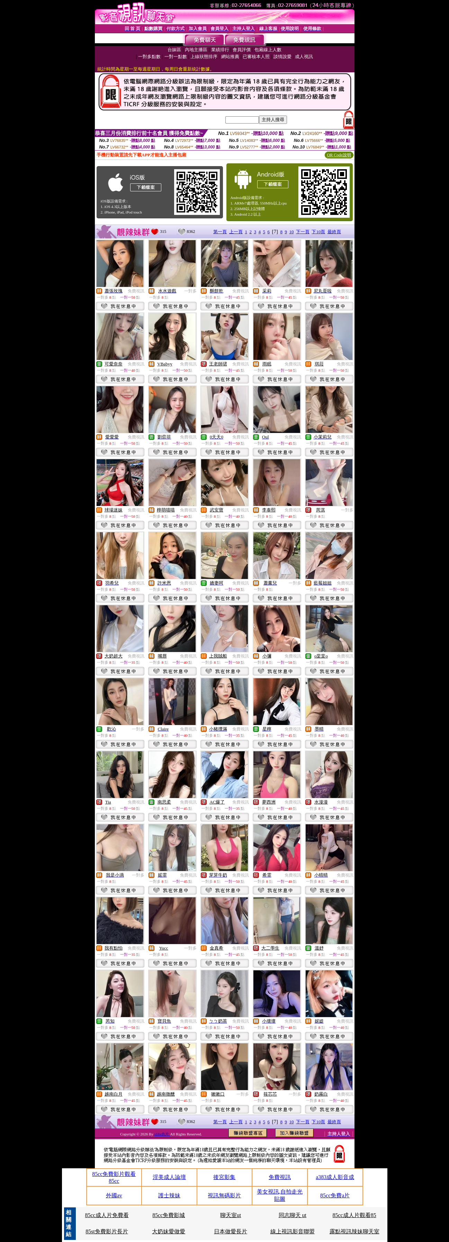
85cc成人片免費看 (106, 1215)
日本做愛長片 (230, 1231)
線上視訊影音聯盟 (292, 1231)
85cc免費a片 (335, 1195)
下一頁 (302, 231)
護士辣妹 (169, 1195)
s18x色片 (162, 1134)
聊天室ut (230, 1215)
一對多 (190, 291)
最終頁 (334, 231)
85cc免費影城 (168, 1215)
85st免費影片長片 (107, 1231)
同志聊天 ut (292, 1215)
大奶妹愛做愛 (168, 1231)
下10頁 (318, 231)
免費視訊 (136, 291)
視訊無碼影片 (224, 1195)
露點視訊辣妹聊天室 (354, 1231)
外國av (114, 1195)
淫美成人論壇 (169, 1177)
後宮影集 (224, 1177)
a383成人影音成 (335, 1177)
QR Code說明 (339, 155)
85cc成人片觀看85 (354, 1215)
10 (291, 231)
